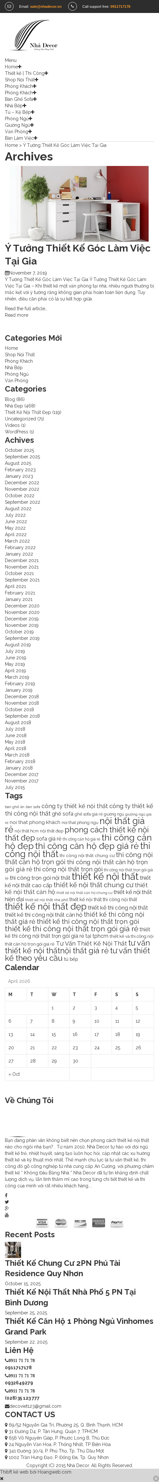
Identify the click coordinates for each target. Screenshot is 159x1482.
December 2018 (22, 696)
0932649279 (19, 1382)
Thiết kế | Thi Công (24, 73)
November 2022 (22, 489)
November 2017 (21, 780)
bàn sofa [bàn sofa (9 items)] (33, 807)
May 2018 (15, 742)
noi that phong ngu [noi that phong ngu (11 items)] (80, 822)
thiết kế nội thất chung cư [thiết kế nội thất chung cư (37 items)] (93, 885)
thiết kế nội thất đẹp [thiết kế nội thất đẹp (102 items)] (46, 906)
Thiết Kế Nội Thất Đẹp (28, 412)
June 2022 (16, 521)
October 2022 (19, 495)
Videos (12, 425)
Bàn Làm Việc (19, 138)
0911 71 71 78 (21, 1360)
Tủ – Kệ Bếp (18, 112)
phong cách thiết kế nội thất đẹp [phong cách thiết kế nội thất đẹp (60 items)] (77, 833)
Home (11, 66)
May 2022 (15, 528)
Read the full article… (26, 308)
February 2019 (20, 683)
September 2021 (22, 579)
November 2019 (22, 625)
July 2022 (15, 515)
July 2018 (15, 729)
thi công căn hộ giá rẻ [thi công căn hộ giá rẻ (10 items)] (81, 839)
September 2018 (22, 716)
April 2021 (15, 586)
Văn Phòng (16, 131)
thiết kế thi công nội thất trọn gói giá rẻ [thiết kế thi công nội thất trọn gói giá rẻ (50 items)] (71, 928)
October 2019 (19, 631)
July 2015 (15, 787)
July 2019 (15, 651)
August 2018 (18, 722)
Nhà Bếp (14, 105)
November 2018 (22, 703)
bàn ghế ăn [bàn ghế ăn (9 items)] (14, 807)
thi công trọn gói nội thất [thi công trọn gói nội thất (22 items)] (40, 878)
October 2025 (19, 450)
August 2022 (18, 508)
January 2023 (19, 476)
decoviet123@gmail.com (35, 1406)
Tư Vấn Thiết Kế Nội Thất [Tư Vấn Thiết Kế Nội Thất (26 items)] (91, 943)
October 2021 (19, 573)
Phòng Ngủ (17, 118)
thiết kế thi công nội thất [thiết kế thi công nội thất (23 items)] (118, 907)
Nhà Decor (78, 1465)
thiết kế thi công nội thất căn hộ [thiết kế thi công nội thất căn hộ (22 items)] (43, 915)
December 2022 (22, 482)
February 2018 (20, 761)
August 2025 (18, 463)
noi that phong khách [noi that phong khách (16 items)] (35, 822)
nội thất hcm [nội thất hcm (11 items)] (27, 831)
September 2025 (22, 456)
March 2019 (17, 677)
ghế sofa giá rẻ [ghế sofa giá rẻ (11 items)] (89, 814)
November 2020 (22, 612)
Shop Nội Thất (20, 79)
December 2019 (22, 618)
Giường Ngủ (17, 125)
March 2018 (17, 755)
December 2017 (21, 774)
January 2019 (18, 690)
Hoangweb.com (54, 1472)
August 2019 (18, 644)
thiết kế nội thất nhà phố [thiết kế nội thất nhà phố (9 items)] (46, 900)
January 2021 (18, 599)
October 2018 (19, 709)
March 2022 (17, 541)
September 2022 (22, 502)
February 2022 (20, 547)
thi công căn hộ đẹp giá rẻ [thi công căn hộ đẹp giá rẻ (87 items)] (87, 846)
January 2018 (19, 767)
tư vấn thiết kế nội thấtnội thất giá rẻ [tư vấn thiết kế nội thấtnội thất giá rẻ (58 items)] (77, 946)
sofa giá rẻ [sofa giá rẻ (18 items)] (48, 839)
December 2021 (22, 560)
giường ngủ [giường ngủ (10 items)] (114, 814)
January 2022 (19, 554)
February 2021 (20, 592)
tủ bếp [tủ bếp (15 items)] (71, 959)
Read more (16, 315)
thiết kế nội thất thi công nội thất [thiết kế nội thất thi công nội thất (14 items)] (103, 899)
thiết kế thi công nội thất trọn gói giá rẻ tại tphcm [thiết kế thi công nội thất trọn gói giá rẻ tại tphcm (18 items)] (77, 932)
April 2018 (15, 748)
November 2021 (22, 567)
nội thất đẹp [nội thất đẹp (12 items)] (51, 831)
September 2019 (22, 638)
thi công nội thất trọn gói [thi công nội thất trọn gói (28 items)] (68, 869)
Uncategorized (20, 418)
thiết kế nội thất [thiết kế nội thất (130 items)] (105, 876)
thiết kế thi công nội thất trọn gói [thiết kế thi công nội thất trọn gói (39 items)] (88, 921)
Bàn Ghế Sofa (19, 99)
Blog (10, 399)
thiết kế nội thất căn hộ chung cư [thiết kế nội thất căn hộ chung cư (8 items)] (84, 893)
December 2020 (22, 605)
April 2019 (15, 670)
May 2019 (15, 664)
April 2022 (16, 534)
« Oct (14, 1074)
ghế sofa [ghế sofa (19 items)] (62, 814)
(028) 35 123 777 (22, 1398)
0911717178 (18, 1367)
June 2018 (16, 735)
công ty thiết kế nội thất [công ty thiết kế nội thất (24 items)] (75, 806)
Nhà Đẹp (14, 405)
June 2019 (15, 657)
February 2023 (20, 469)
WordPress (16, 431)
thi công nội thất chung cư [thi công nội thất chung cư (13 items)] (87, 855)
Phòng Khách (19, 86)
